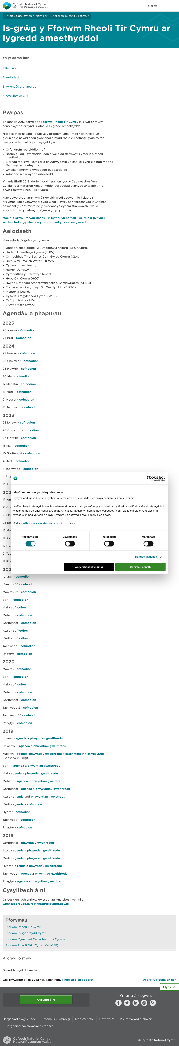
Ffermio (84, 16)
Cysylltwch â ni (17, 95)
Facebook (118, 1003)
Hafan (8, 16)
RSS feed (153, 1003)
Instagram (144, 1003)
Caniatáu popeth (140, 566)
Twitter (127, 1003)
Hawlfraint (106, 1019)
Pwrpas (10, 68)
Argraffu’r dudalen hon (159, 979)
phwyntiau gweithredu (46, 738)
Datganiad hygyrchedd (19, 1019)
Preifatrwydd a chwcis (136, 1019)
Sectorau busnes (63, 16)
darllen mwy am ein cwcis (38, 523)
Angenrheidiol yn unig (89, 566)
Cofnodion (27, 330)
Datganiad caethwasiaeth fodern (29, 1026)
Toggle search (164, 5)
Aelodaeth (13, 77)
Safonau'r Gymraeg (56, 1019)
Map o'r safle (84, 1019)
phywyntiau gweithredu (52, 788)
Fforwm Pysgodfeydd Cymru (26, 933)
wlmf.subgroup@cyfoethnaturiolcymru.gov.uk (36, 903)
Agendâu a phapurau (21, 86)
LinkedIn (136, 1003)
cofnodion (27, 353)
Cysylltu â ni (46, 999)
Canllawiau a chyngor (32, 16)
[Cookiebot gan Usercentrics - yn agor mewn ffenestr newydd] (155, 478)
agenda (21, 738)
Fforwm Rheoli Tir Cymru (59, 121)
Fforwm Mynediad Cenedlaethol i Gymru (35, 939)
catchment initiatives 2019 (84, 753)
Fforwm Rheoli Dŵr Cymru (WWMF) (31, 945)
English (152, 5)
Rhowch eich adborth (78, 979)
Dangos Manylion (146, 556)
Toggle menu (174, 5)
